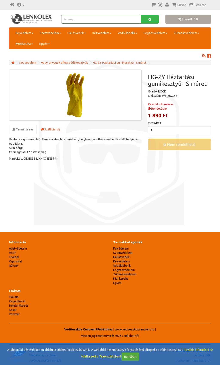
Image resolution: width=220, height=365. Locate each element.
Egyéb (44, 43)
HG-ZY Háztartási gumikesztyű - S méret (119, 62)
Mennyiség (154, 122)
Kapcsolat (15, 261)
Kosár (13, 310)
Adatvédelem (18, 248)
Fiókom (13, 297)
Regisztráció (17, 301)
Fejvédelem (24, 33)
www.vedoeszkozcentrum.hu (134, 329)
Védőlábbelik (127, 33)
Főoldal (14, 257)
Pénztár (14, 314)
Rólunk (13, 265)
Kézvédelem (101, 33)
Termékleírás (22, 129)
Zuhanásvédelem (186, 33)
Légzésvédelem (155, 33)
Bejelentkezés (19, 305)
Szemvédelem (50, 33)
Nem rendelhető (179, 144)
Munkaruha (24, 43)
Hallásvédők (76, 33)
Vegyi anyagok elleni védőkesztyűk (64, 62)
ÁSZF (12, 252)
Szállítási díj (50, 129)
